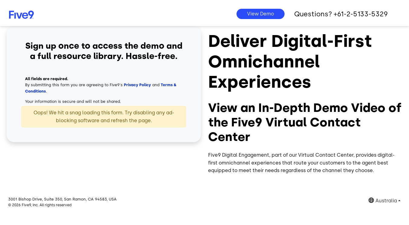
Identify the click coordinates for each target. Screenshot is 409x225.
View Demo (260, 14)
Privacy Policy (137, 85)
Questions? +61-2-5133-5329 (341, 14)
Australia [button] (386, 201)
